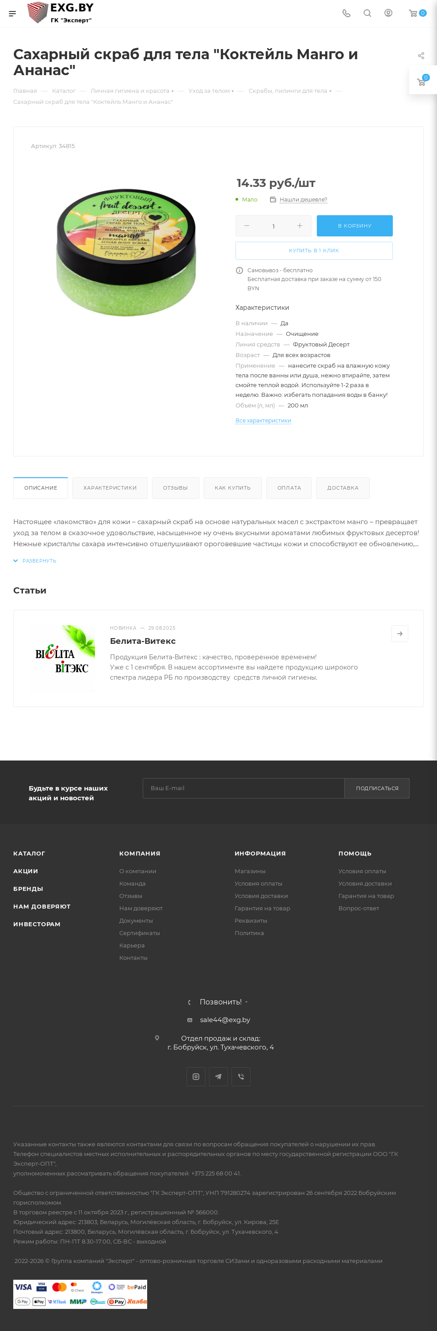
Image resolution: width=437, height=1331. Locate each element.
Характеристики (110, 488)
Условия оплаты (258, 883)
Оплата (289, 488)
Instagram (195, 1076)
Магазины (250, 871)
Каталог (29, 853)
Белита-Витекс (143, 641)
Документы (136, 920)
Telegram (218, 1076)
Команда (132, 883)
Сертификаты (139, 932)
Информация (260, 853)
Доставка (342, 488)
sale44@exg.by (225, 1019)
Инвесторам (37, 924)
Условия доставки (261, 895)
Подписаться (377, 788)
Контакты (133, 957)
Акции (25, 871)
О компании (137, 871)
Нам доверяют (42, 906)
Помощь (355, 853)
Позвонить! (221, 1002)
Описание (40, 488)
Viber (241, 1076)
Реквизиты (251, 920)
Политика (249, 932)
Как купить (233, 488)
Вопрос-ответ (358, 908)
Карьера (132, 945)
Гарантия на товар (262, 908)
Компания (139, 853)
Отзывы (175, 488)
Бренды (28, 888)
